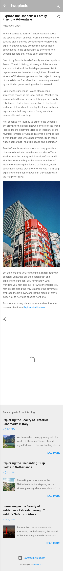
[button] (58, 16)
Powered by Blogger (31, 557)
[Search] (58, 7)
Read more (53, 452)
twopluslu (19, 5)
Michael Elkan (39, 564)
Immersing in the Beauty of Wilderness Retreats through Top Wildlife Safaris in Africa (25, 510)
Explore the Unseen (34, 307)
